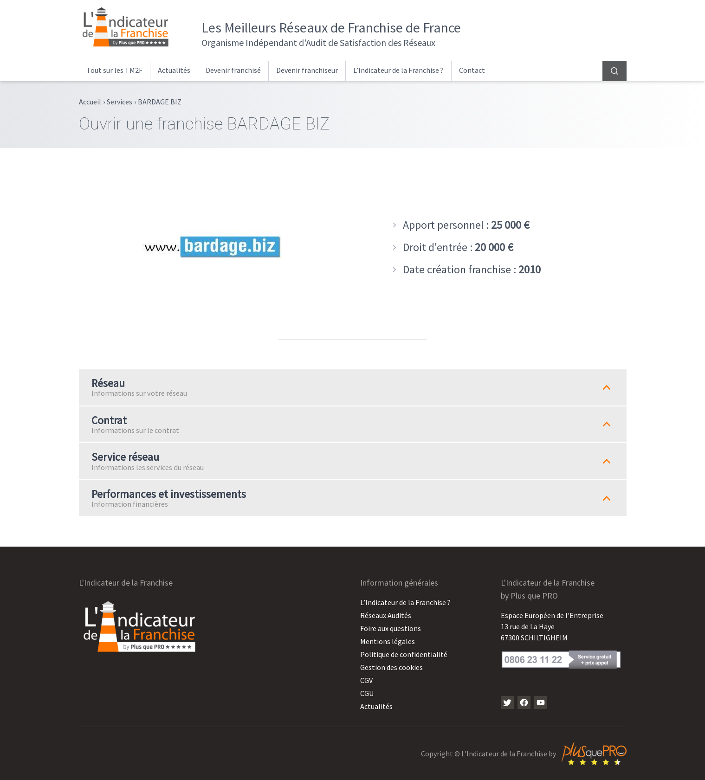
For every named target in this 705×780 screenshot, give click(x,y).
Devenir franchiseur (307, 70)
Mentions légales (387, 641)
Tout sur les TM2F (114, 70)
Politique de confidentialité (403, 654)
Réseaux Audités (385, 615)
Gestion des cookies (391, 667)
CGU (367, 693)
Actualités (174, 70)
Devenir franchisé (233, 70)
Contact (472, 70)
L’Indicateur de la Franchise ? (398, 70)
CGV (366, 680)
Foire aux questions (390, 628)
